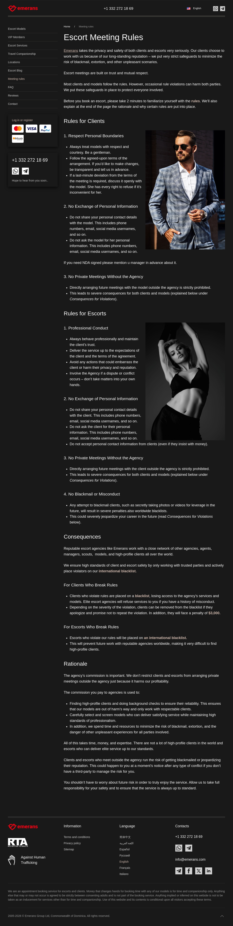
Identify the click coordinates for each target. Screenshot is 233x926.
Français (125, 867)
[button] (194, 8)
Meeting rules (16, 78)
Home (67, 26)
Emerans (71, 51)
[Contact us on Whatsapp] (215, 8)
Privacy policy (72, 843)
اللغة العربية (127, 843)
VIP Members (16, 37)
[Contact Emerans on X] (198, 870)
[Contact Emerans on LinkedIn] (208, 870)
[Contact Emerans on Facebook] (188, 870)
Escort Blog (15, 70)
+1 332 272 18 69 (30, 160)
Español (125, 849)
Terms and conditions (77, 837)
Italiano (124, 874)
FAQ (11, 87)
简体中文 (125, 837)
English (124, 861)
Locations (14, 62)
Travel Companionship (22, 53)
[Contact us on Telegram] (222, 8)
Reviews (13, 95)
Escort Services (17, 45)
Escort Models (17, 28)
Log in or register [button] (22, 120)
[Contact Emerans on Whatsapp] (15, 170)
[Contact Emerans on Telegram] (25, 170)
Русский (125, 855)
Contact (13, 103)
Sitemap (69, 849)
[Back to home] (23, 8)
